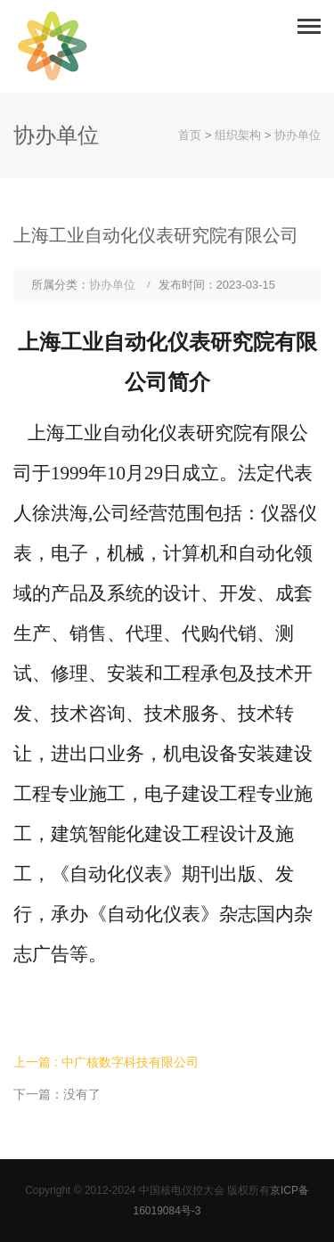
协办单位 (297, 135)
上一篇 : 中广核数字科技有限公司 (106, 1062)
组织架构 (238, 135)
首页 (189, 135)
